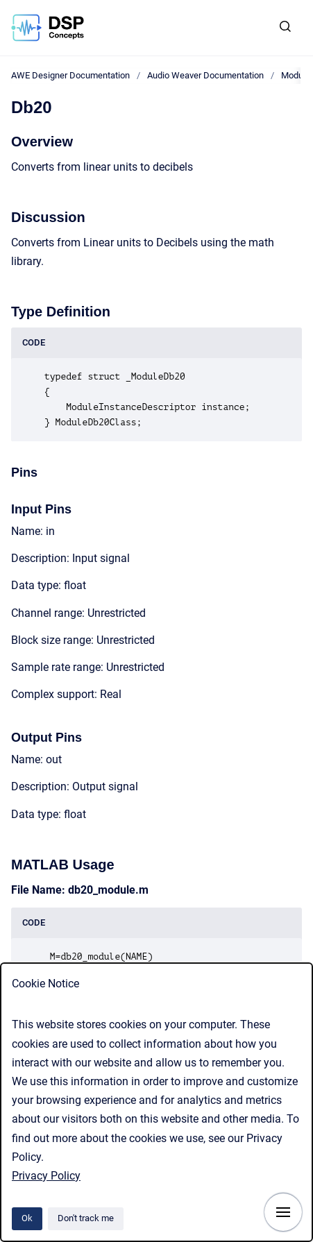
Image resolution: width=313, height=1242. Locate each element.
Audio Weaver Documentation (205, 75)
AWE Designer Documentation (70, 75)
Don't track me (86, 1218)
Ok (27, 1218)
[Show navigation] (283, 1212)
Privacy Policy (46, 1175)
